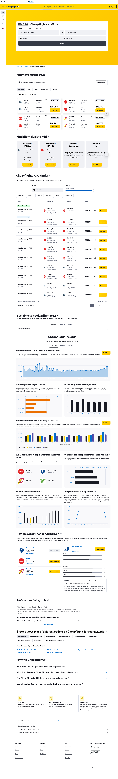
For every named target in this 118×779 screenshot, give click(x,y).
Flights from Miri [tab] (50, 636)
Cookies (31, 2)
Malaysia (27, 66)
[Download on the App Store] (95, 754)
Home (17, 66)
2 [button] (95, 305)
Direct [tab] (35, 89)
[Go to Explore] (3, 23)
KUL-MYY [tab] (62, 324)
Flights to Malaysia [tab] (64, 636)
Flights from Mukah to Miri (85, 650)
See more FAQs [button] (48, 624)
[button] (116, 2)
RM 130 (23, 24)
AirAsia (28, 558)
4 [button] (103, 305)
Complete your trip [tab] (79, 636)
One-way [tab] (54, 89)
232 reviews (29, 563)
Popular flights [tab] (38, 640)
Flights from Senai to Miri (54, 652)
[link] (27, 165)
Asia (22, 66)
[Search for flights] (3, 12)
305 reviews (29, 553)
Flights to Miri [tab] (22, 636)
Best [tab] (29, 89)
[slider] (93, 190)
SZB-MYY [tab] (70, 324)
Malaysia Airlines (31, 547)
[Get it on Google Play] (95, 748)
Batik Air (28, 569)
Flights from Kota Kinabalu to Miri (26, 650)
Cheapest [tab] (21, 89)
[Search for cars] (3, 20)
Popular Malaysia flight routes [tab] (55, 640)
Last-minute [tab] (44, 89)
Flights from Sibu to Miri (24, 652)
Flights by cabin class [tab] (36, 636)
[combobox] (21, 28)
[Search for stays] (3, 16)
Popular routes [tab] (93, 636)
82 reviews (29, 574)
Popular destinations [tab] (24, 640)
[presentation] (57, 24)
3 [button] (99, 305)
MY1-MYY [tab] (54, 324)
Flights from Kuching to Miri (55, 650)
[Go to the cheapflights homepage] (13, 7)
